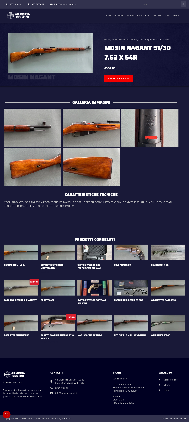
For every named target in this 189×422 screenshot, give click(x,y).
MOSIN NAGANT (31, 77)
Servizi (131, 15)
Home (108, 15)
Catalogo (143, 15)
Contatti (177, 15)
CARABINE (132, 39)
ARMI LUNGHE (118, 39)
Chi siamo (119, 15)
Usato (167, 15)
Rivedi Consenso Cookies (174, 418)
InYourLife (66, 418)
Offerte (157, 15)
